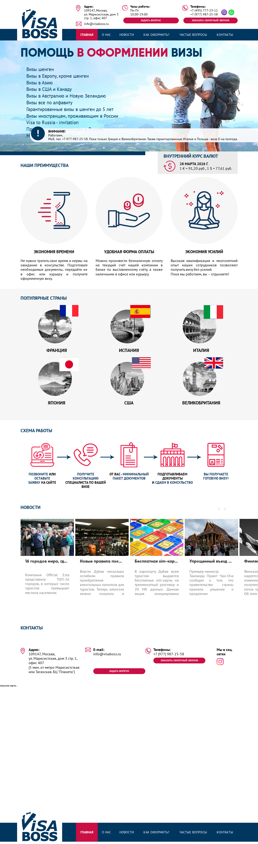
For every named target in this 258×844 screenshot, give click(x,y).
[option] (47, 572)
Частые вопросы (193, 35)
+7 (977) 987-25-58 (204, 14)
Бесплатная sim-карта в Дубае (157, 568)
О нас (106, 35)
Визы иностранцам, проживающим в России (79, 115)
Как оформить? (156, 35)
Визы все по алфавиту (52, 102)
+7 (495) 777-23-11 (204, 10)
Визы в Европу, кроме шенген (61, 75)
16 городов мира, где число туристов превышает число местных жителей (47, 568)
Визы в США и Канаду (52, 88)
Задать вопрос (151, 20)
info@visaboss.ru (96, 24)
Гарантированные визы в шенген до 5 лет (76, 109)
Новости (126, 35)
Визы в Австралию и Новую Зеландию (72, 95)
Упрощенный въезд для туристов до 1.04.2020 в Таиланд (211, 568)
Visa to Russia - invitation (55, 122)
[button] (225, 515)
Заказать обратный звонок (210, 20)
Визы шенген (42, 69)
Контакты (225, 35)
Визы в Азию (41, 82)
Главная (86, 35)
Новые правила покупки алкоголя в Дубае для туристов (102, 568)
